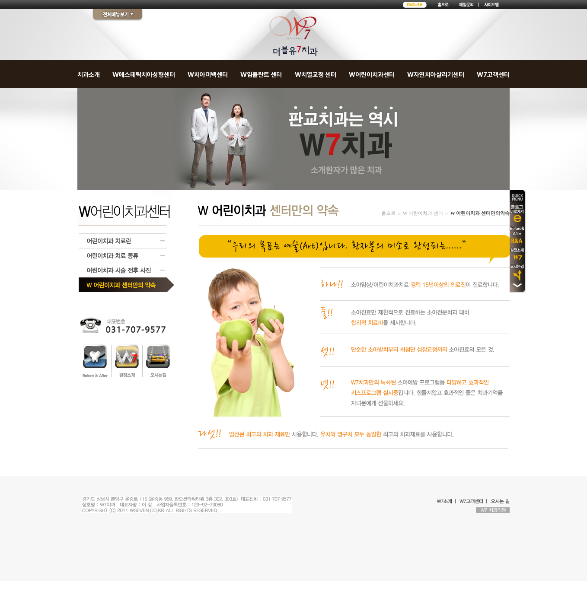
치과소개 (88, 75)
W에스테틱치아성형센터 (143, 75)
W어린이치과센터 (372, 75)
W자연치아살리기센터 (435, 75)
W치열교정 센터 (315, 75)
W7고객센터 (493, 75)
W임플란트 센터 (261, 75)
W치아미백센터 (208, 75)
